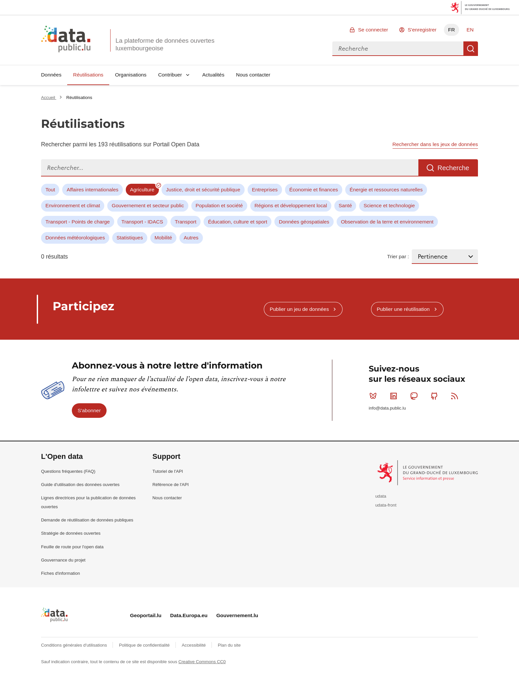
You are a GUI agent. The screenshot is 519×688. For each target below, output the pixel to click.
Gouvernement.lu (237, 615)
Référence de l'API (171, 484)
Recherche (470, 48)
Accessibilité (194, 645)
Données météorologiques (75, 237)
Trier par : (398, 256)
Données (51, 74)
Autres (191, 237)
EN (469, 29)
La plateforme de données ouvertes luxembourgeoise (165, 44)
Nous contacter (253, 74)
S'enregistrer (422, 29)
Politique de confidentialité (145, 645)
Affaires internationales (92, 189)
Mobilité (163, 237)
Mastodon (415, 396)
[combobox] (397, 48)
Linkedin (395, 396)
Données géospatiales (304, 221)
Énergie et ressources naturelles (386, 189)
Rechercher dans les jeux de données (435, 144)
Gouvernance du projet (63, 560)
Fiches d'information (60, 573)
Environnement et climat (72, 205)
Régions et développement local (291, 205)
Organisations (131, 74)
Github (436, 396)
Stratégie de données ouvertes (71, 533)
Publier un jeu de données (299, 309)
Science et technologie (389, 205)
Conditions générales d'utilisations (74, 645)
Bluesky (374, 396)
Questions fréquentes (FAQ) (68, 471)
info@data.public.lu (387, 408)
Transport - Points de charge (77, 221)
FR (451, 29)
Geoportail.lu (146, 615)
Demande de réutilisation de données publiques (87, 519)
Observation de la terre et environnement (387, 221)
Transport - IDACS (142, 221)
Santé (345, 205)
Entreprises (265, 189)
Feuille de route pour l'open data (72, 546)
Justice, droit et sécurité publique (203, 189)
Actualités (213, 74)
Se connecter (373, 29)
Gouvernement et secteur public (148, 205)
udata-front (386, 505)
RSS (456, 396)
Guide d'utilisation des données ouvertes (80, 484)
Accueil (48, 97)
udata (380, 496)
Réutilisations (88, 74)
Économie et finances (313, 189)
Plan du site (229, 645)
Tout (50, 189)
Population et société (219, 205)
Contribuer (170, 74)
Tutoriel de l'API (168, 471)
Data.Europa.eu (189, 615)
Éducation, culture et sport (237, 221)
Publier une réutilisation (403, 309)
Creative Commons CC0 (202, 661)
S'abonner (89, 410)
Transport (185, 221)
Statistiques (130, 237)
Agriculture (142, 189)
